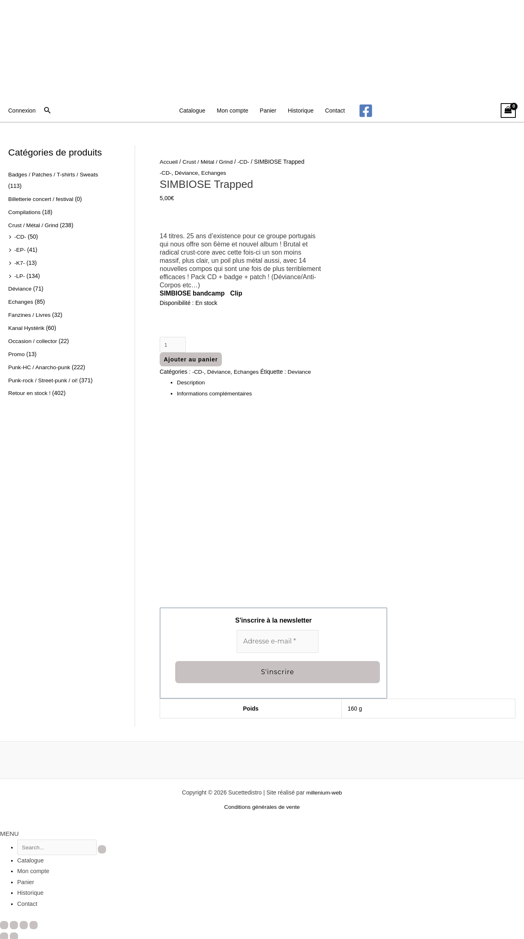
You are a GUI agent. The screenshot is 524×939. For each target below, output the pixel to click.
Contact (335, 110)
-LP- (19, 274)
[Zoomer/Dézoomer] (4, 923)
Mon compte (232, 110)
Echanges (21, 300)
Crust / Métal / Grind (33, 224)
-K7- (19, 261)
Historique (301, 110)
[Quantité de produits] (173, 345)
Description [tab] (191, 382)
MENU (8, 833)
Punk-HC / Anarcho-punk (40, 364)
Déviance (20, 287)
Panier (268, 110)
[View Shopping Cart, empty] (508, 110)
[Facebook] (366, 111)
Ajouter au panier (191, 360)
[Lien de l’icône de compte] (22, 110)
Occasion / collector (33, 339)
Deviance (301, 372)
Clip (238, 293)
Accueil (169, 161)
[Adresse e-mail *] (277, 641)
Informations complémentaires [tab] (215, 393)
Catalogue (192, 110)
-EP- (20, 249)
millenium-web (324, 792)
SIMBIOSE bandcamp (193, 293)
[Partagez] (24, 923)
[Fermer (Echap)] (33, 923)
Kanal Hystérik (26, 326)
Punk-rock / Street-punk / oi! (43, 378)
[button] (47, 110)
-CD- (20, 235)
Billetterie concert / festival (41, 198)
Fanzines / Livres (30, 313)
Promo (16, 352)
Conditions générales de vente (261, 807)
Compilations (24, 211)
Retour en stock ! (30, 390)
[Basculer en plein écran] (14, 923)
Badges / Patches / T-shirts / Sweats (54, 174)
